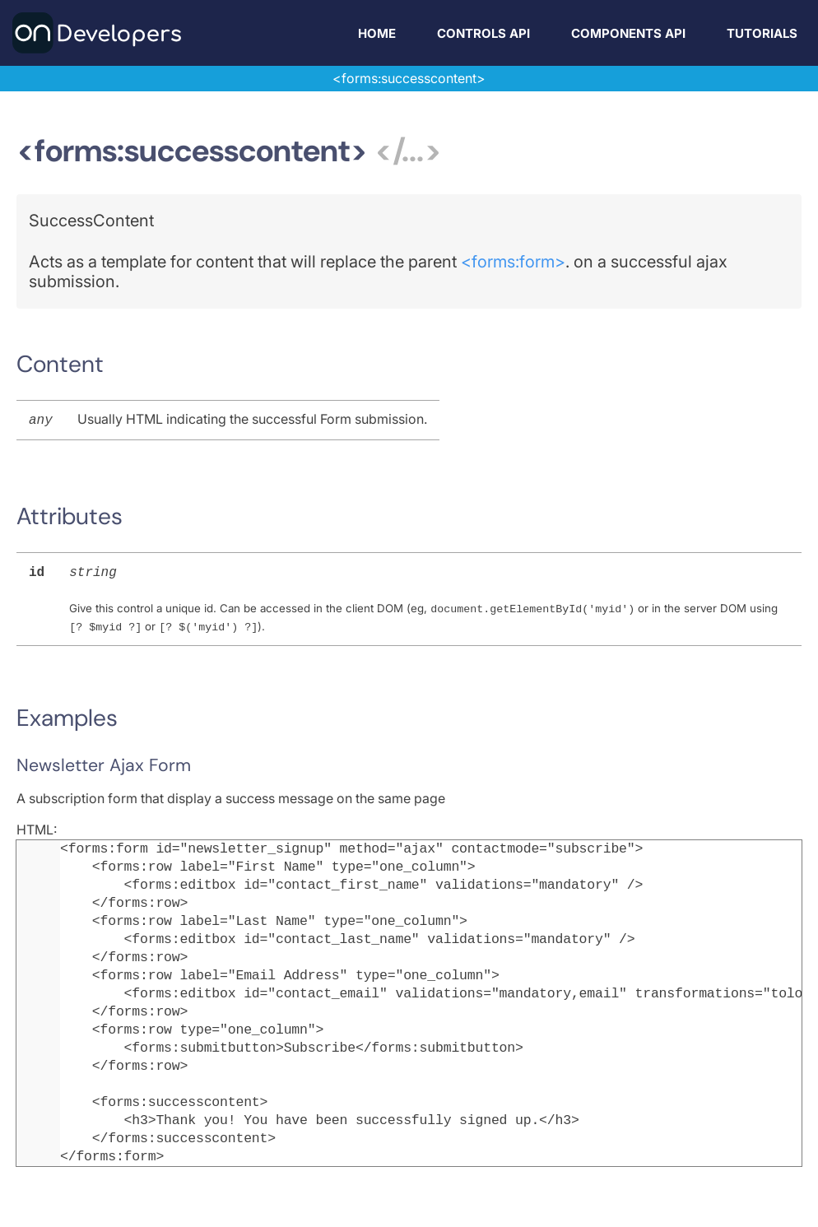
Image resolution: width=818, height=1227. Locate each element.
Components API (628, 33)
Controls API (483, 33)
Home (377, 33)
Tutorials (762, 33)
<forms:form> (513, 262)
